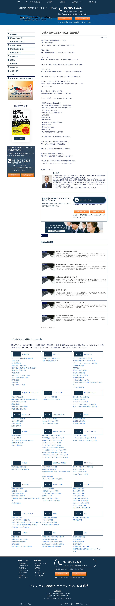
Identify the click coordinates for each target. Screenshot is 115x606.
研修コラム (44, 235)
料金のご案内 (23, 572)
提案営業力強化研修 (18, 488)
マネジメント (88, 354)
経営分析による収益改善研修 (20, 469)
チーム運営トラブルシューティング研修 (54, 450)
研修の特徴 (22, 575)
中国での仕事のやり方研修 (81, 380)
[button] (26, 354)
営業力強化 (25, 484)
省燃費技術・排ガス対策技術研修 (52, 541)
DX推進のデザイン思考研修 (50, 524)
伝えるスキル (26, 415)
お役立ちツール (77, 2)
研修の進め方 (23, 563)
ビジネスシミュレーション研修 (51, 442)
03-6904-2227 (86, 199)
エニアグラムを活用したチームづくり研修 (55, 455)
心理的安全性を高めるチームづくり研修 (54, 452)
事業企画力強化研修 (18, 397)
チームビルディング (59, 431)
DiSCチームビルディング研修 (51, 435)
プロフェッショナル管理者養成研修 (22, 358)
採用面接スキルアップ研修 (81, 517)
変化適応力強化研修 (79, 373)
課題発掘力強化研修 (79, 423)
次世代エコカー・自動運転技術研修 (53, 544)
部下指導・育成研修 (18, 442)
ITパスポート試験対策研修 (81, 503)
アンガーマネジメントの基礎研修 (83, 467)
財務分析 (24, 463)
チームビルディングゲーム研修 (51, 445)
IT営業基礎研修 (16, 503)
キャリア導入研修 (17, 517)
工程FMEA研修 (77, 544)
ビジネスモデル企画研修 (19, 401)
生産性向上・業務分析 (59, 463)
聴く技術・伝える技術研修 (81, 397)
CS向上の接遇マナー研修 (50, 498)
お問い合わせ (93, 2)
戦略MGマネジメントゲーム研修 (52, 440)
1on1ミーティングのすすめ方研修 (22, 546)
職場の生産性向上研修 (49, 469)
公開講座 (62, 2)
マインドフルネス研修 (80, 471)
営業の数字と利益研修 (18, 496)
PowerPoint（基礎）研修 (80, 498)
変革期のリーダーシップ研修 (51, 399)
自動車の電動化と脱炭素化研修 (51, 546)
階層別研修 (25, 354)
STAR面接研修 (77, 520)
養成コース (56, 354)
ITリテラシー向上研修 (79, 505)
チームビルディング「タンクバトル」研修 (55, 457)
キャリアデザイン (27, 513)
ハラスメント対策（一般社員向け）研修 (85, 440)
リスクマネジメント (90, 431)
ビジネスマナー (57, 484)
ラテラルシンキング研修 (49, 522)
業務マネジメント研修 (80, 370)
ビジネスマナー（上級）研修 (51, 500)
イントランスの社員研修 (34, 2)
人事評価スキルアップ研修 (20, 539)
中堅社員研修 (16, 373)
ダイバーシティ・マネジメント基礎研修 (85, 363)
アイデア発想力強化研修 (49, 517)
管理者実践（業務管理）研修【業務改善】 (24, 368)
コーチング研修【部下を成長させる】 (23, 440)
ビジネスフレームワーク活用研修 (52, 479)
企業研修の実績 (23, 565)
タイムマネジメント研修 (49, 467)
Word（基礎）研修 (78, 493)
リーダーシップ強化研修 (49, 397)
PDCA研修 (76, 368)
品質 (85, 533)
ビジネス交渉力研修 (18, 421)
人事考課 (24, 533)
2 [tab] (21, 102)
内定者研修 (15, 382)
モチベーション (88, 463)
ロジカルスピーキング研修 (50, 423)
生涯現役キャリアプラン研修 (20, 527)
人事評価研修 (16, 537)
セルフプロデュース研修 (80, 474)
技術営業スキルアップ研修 (20, 491)
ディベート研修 (16, 423)
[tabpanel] (21, 90)
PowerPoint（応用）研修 (80, 500)
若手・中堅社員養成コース (50, 361)
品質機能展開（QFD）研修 (81, 546)
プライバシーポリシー (26, 604)
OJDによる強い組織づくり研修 (82, 358)
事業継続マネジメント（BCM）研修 (84, 361)
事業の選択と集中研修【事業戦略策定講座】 (25, 399)
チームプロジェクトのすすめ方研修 (53, 447)
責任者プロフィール (41, 563)
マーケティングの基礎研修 (20, 406)
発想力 (55, 513)
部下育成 (24, 431)
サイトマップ (39, 576)
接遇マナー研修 (47, 496)
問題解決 (86, 415)
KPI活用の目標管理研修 (19, 541)
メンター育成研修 (17, 445)
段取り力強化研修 (47, 476)
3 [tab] (23, 102)
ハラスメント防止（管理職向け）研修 (84, 438)
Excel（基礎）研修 (78, 488)
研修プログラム (23, 577)
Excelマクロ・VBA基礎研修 (81, 508)
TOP (18, 2)
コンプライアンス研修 (80, 435)
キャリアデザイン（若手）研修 (21, 520)
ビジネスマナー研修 (48, 488)
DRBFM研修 (77, 539)
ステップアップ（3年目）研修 (21, 375)
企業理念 (37, 568)
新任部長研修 (16, 361)
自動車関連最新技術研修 (49, 539)
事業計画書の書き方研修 (19, 409)
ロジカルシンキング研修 (49, 418)
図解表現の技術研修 (79, 399)
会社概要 (37, 565)
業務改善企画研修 (78, 377)
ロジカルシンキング (59, 415)
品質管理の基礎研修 (79, 537)
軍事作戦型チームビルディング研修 (53, 438)
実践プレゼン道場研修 (18, 418)
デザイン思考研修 (47, 520)
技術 (54, 533)
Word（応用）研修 (78, 496)
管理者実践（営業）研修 (19, 365)
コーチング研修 (16, 438)
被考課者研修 (16, 544)
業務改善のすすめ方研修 (80, 375)
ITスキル (86, 484)
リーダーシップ (57, 393)
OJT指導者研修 (16, 435)
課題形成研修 (16, 404)
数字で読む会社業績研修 (19, 467)
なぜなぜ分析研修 (78, 541)
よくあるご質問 (23, 570)
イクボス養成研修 (78, 387)
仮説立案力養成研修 (79, 421)
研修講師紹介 (23, 568)
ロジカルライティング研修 (50, 421)
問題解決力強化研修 (79, 418)
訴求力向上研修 (16, 426)
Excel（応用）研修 (78, 491)
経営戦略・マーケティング (30, 393)
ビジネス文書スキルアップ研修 (51, 493)
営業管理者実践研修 (18, 493)
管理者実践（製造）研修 (19, 370)
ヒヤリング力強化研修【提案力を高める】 (86, 406)
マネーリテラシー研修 (18, 385)
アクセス (37, 570)
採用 (85, 513)
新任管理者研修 (16, 363)
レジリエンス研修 (78, 469)
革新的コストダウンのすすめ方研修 (53, 537)
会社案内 (50, 2)
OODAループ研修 (78, 365)
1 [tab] (19, 102)
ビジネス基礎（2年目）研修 (20, 377)
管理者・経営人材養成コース (51, 358)
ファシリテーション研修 (80, 401)
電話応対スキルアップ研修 (50, 491)
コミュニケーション (90, 393)
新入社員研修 (16, 380)
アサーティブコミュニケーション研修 (84, 404)
